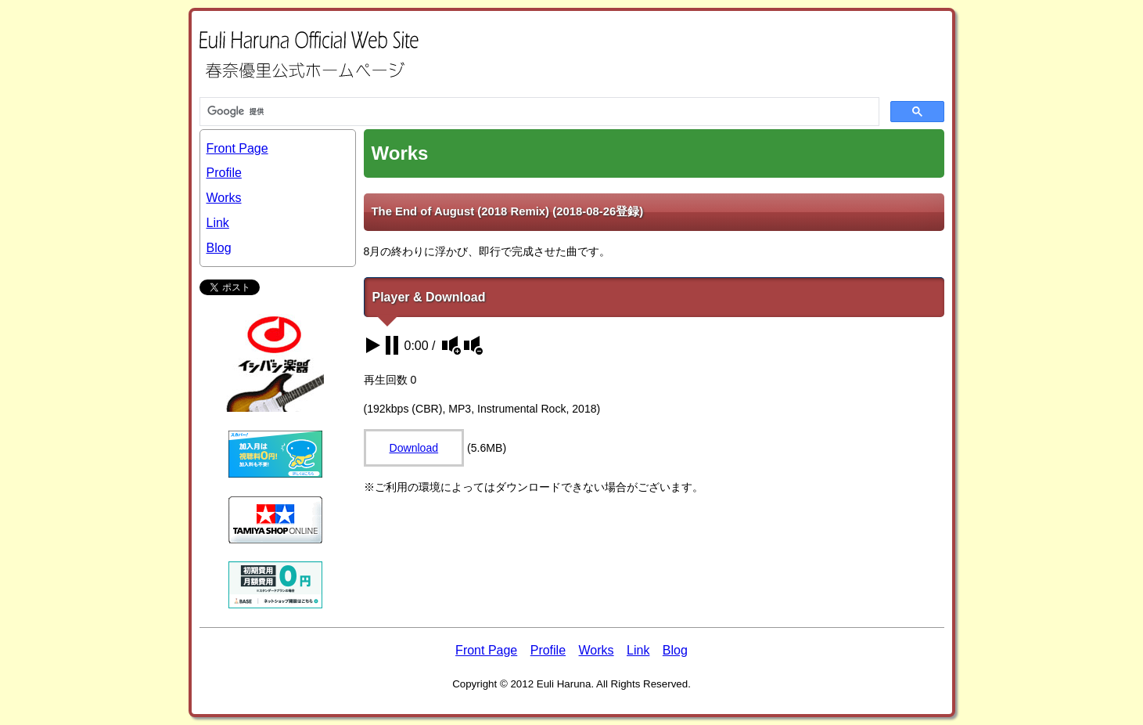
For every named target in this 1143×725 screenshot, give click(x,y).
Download (414, 448)
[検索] (537, 112)
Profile (224, 172)
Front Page (237, 148)
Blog (219, 247)
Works (224, 197)
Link (218, 222)
